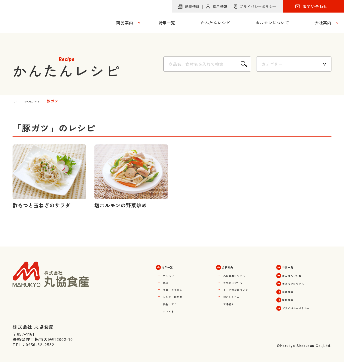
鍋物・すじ (174, 303)
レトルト (172, 310)
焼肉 (167, 282)
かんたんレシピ (41, 100)
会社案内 (232, 267)
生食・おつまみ (178, 289)
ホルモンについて (301, 283)
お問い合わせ (315, 6)
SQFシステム (236, 296)
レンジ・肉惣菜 (178, 296)
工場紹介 (232, 303)
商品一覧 (172, 267)
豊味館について (238, 282)
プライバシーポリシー (258, 6)
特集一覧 (292, 267)
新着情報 (192, 6)
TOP (16, 100)
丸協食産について (241, 275)
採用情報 (220, 6)
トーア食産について (243, 289)
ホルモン (172, 275)
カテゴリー (272, 64)
